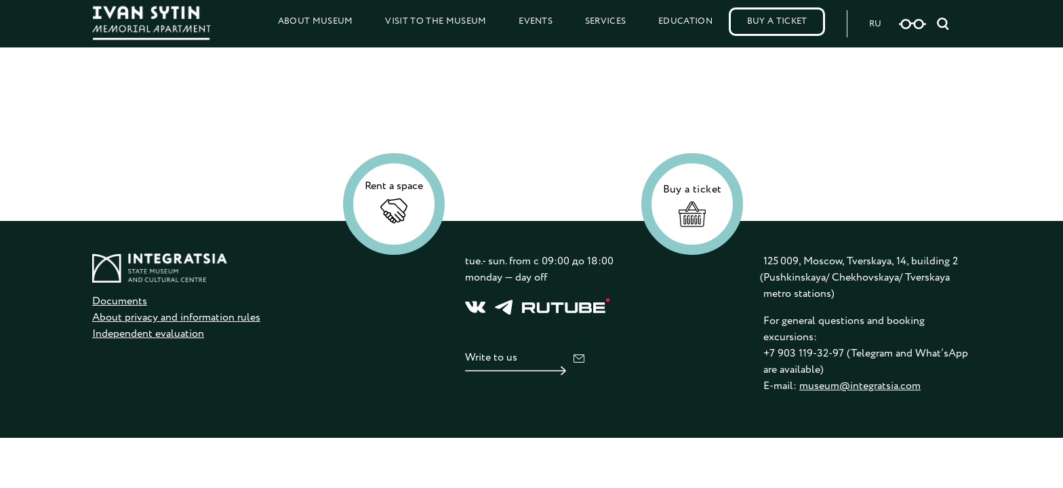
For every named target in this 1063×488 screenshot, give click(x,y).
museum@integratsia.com (860, 386)
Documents (119, 301)
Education (685, 21)
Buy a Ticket (777, 21)
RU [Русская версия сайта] (875, 24)
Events (536, 21)
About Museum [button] (315, 21)
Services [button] (605, 21)
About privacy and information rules (176, 317)
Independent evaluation (148, 334)
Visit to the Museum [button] (435, 21)
